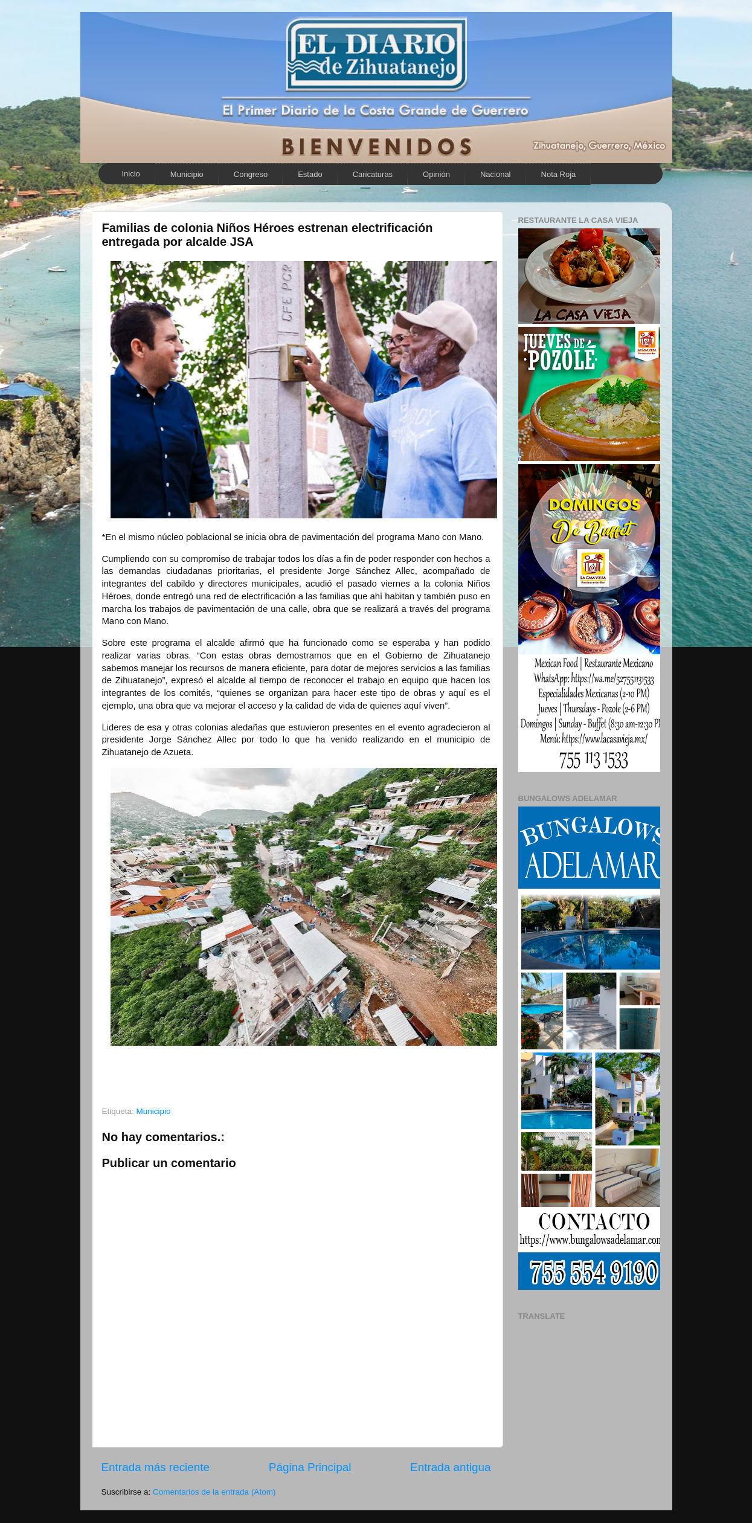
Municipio (187, 174)
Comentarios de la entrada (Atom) (214, 1491)
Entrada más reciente (155, 1467)
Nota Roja (558, 174)
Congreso (251, 174)
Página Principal (310, 1467)
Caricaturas (373, 174)
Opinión (436, 174)
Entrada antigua (450, 1467)
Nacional (495, 174)
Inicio (131, 173)
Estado (310, 174)
